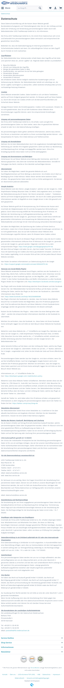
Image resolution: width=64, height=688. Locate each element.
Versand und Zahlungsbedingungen (38, 678)
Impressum (56, 674)
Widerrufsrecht (19, 678)
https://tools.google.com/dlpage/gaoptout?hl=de (36, 247)
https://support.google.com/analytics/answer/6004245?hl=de (26, 264)
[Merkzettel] (50, 8)
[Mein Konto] (55, 8)
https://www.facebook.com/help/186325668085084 (23, 297)
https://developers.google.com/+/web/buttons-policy (23, 376)
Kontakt (4, 674)
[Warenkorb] (60, 8)
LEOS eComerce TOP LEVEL (26, 674)
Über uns (13, 674)
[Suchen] (40, 8)
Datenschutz (46, 674)
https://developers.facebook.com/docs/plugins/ (45, 282)
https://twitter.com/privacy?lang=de (25, 403)
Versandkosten (35, 668)
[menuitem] (5, 8)
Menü (5, 7)
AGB (38, 674)
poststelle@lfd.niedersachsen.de (17, 630)
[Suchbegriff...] (29, 8)
